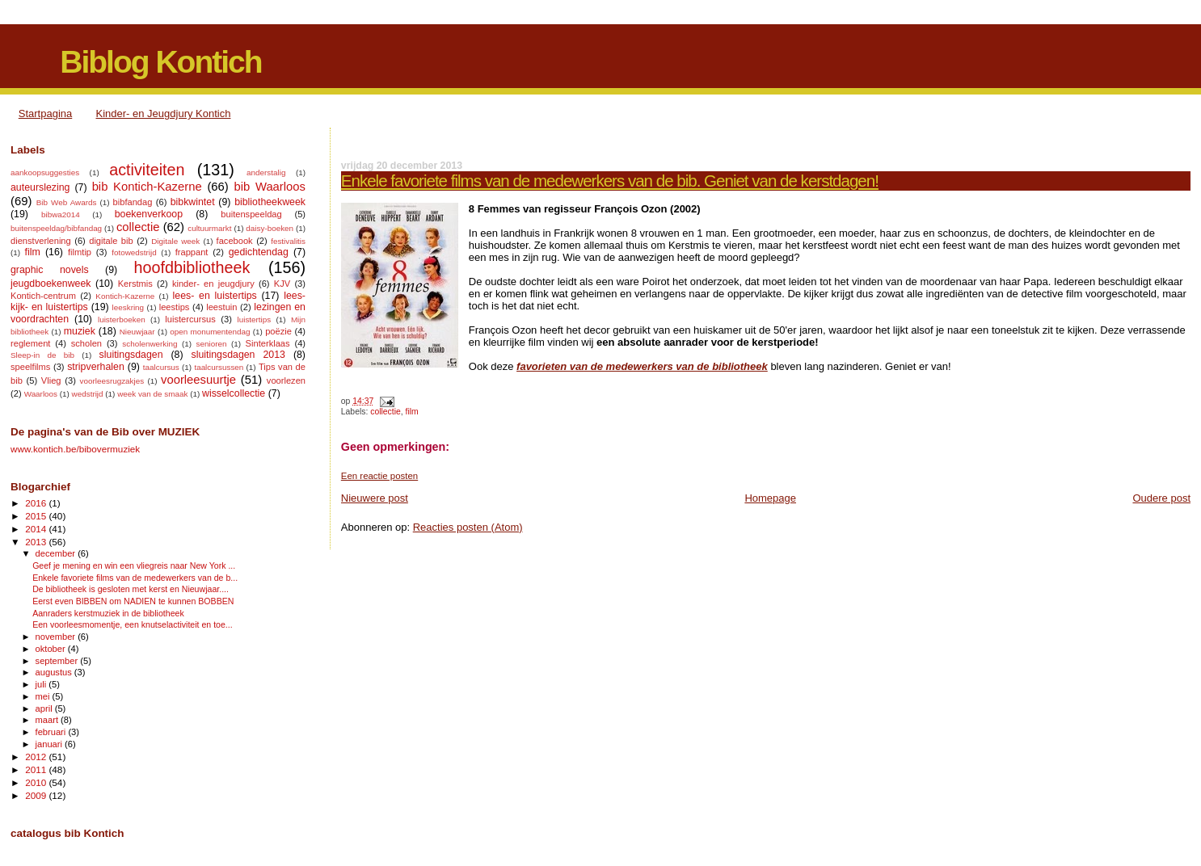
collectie (385, 411)
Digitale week (175, 241)
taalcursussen (218, 367)
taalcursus (161, 367)
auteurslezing (40, 187)
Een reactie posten (379, 476)
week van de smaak (152, 393)
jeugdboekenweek (51, 283)
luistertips (255, 319)
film (412, 411)
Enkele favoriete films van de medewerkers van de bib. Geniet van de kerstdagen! (610, 180)
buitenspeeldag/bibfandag (56, 228)
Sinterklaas (268, 343)
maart (48, 720)
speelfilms (30, 367)
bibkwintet (193, 202)
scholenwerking (149, 343)
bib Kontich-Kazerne (147, 186)
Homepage (770, 498)
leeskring (128, 307)
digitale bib (111, 241)
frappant (192, 252)
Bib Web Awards (66, 202)
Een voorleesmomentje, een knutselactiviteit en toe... (132, 624)
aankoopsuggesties (45, 172)
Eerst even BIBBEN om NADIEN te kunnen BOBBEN (133, 601)
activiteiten (146, 170)
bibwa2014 (60, 214)
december (57, 553)
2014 (36, 528)
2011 (36, 769)
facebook (235, 241)
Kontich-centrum (43, 296)
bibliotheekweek (270, 202)
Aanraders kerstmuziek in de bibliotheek (108, 613)
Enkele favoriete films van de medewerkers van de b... (135, 577)
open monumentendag (210, 331)
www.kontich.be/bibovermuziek (75, 449)
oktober (52, 649)
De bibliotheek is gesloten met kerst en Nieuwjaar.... (130, 589)
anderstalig (266, 172)
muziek (79, 331)
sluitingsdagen (131, 354)
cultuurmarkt (209, 228)
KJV (282, 283)
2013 (36, 541)
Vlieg (51, 380)
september (58, 661)
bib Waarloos (270, 186)
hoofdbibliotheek (192, 267)
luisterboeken (121, 319)
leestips (174, 307)
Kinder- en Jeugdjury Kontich (163, 113)
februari (52, 732)
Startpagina (46, 113)
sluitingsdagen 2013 (238, 354)
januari (50, 744)
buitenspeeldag (251, 214)
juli (42, 684)
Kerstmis (135, 283)
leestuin (221, 307)
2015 (36, 516)
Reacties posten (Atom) (468, 527)
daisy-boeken (269, 228)
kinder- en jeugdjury (213, 283)
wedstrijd (87, 393)
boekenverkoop (149, 214)
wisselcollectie (233, 393)
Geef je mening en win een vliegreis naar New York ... (133, 565)
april (45, 708)
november (57, 636)
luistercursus (190, 319)
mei (44, 696)
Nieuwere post (374, 498)
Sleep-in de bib (42, 355)
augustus (55, 672)
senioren (211, 343)
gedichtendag (259, 252)
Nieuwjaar (137, 331)
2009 (36, 795)
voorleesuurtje (198, 379)
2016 (36, 503)
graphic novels (50, 269)
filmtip (79, 252)
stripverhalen (95, 366)
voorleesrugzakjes (112, 380)
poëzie (278, 331)
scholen (86, 343)
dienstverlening (41, 241)
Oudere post (1161, 498)
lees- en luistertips (215, 295)
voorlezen (286, 380)
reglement (30, 343)
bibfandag (133, 202)
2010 (36, 782)
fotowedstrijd (134, 252)
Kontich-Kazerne (124, 296)
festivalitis (288, 241)
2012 (36, 756)
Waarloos (40, 393)
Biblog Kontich (160, 61)
